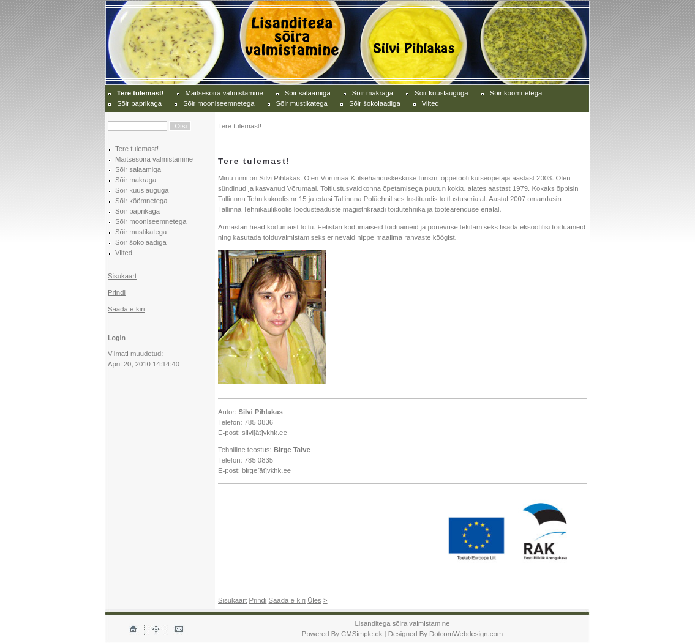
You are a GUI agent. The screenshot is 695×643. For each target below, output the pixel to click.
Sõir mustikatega (302, 103)
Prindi (117, 292)
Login (117, 337)
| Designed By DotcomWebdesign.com (444, 633)
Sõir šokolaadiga (374, 103)
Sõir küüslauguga (441, 93)
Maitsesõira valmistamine (224, 93)
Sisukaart (122, 276)
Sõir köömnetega (516, 93)
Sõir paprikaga (139, 103)
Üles (314, 600)
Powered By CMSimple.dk (342, 633)
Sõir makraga (372, 93)
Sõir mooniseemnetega (219, 103)
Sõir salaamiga (308, 93)
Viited (430, 103)
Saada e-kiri (126, 309)
